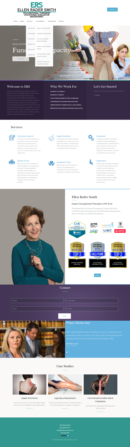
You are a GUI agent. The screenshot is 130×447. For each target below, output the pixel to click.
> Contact (97, 95)
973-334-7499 (65, 433)
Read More (29, 408)
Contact (112, 9)
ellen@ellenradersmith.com (65, 430)
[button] (97, 275)
